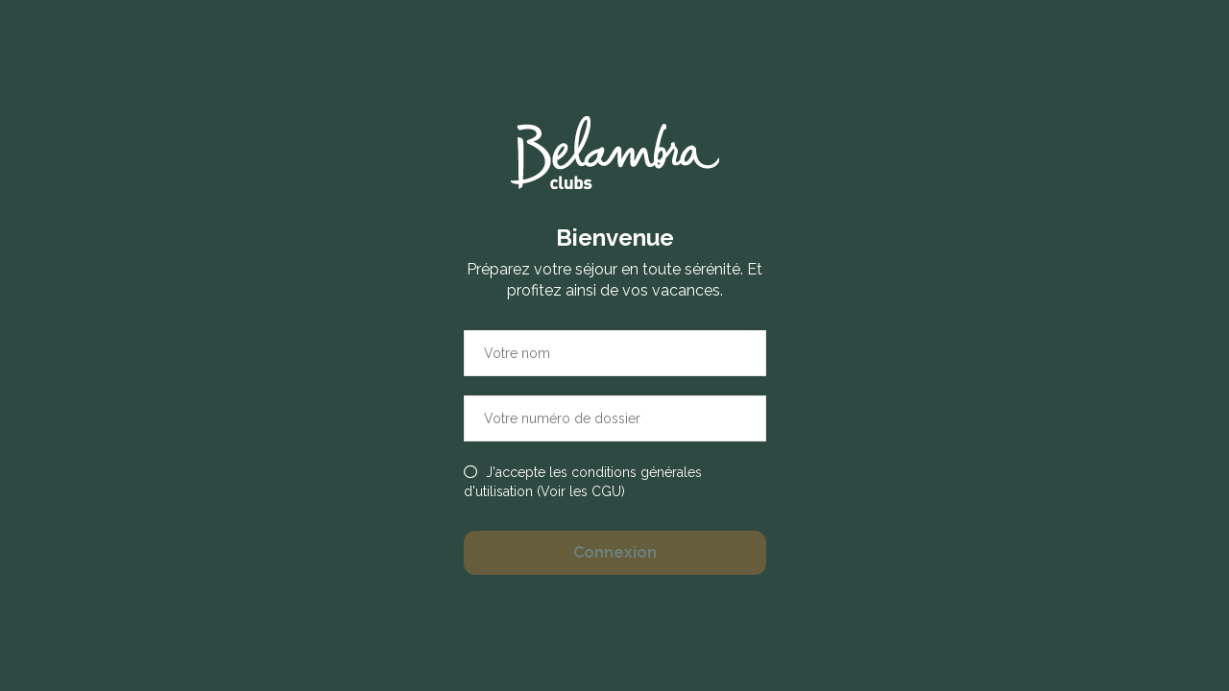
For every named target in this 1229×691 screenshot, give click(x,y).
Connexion (615, 552)
